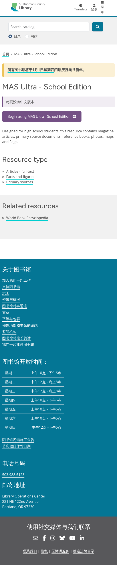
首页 (5, 54)
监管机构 (9, 331)
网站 (34, 36)
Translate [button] (80, 9)
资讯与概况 (11, 299)
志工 (5, 293)
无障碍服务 (60, 551)
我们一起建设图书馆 (18, 344)
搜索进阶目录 (83, 551)
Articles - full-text (20, 171)
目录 (17, 36)
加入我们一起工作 (16, 280)
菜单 (102, 9)
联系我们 (30, 551)
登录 (94, 9)
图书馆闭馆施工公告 (18, 439)
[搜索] (97, 26)
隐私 (44, 551)
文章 (5, 312)
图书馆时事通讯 (14, 306)
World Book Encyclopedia (27, 217)
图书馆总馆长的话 (16, 338)
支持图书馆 (11, 286)
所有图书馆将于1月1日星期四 (31, 69)
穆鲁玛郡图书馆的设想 (20, 325)
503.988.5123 (13, 474)
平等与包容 (11, 318)
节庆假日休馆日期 (16, 446)
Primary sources (19, 182)
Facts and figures (20, 176)
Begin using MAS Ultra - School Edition (39, 116)
